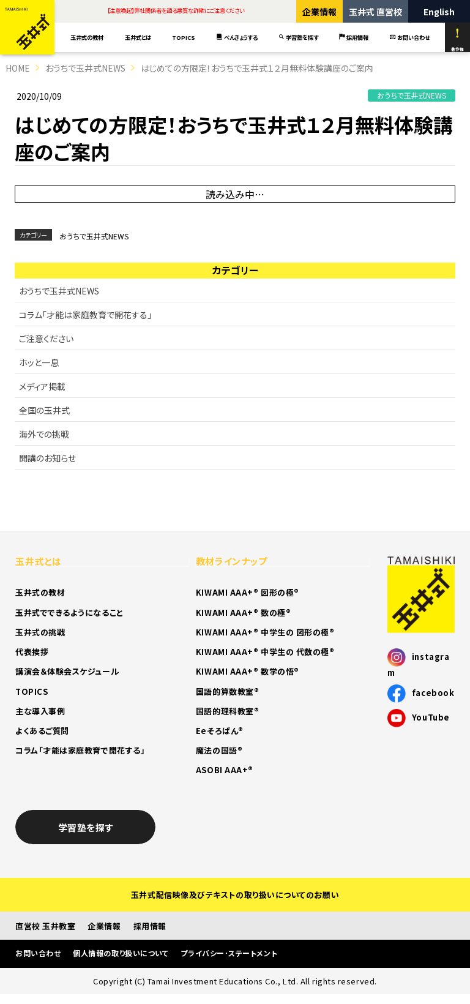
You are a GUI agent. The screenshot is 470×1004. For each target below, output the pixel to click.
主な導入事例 (40, 711)
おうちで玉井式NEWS (85, 68)
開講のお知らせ (47, 458)
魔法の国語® (219, 750)
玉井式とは (138, 37)
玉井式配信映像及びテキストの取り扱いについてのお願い (235, 895)
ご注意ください (46, 338)
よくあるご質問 (42, 730)
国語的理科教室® (227, 711)
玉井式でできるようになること (69, 612)
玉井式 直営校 (375, 12)
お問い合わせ (410, 37)
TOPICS (183, 37)
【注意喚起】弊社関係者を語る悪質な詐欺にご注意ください (175, 10)
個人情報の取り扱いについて (120, 953)
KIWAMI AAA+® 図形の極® (247, 592)
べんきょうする (237, 37)
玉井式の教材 (86, 37)
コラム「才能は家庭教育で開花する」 (85, 315)
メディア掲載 (42, 386)
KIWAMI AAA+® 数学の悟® (247, 671)
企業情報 (319, 12)
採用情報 (353, 37)
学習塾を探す (298, 37)
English (439, 12)
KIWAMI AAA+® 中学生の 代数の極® (265, 651)
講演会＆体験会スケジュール (67, 671)
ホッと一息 (39, 362)
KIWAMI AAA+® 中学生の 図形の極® (265, 632)
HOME (18, 68)
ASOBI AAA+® (224, 770)
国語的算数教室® (227, 691)
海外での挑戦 (44, 434)
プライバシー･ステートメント (229, 953)
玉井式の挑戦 (40, 632)
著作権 (457, 40)
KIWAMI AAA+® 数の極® (243, 612)
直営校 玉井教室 (45, 926)
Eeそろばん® (220, 730)
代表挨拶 (31, 651)
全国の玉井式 (44, 410)
